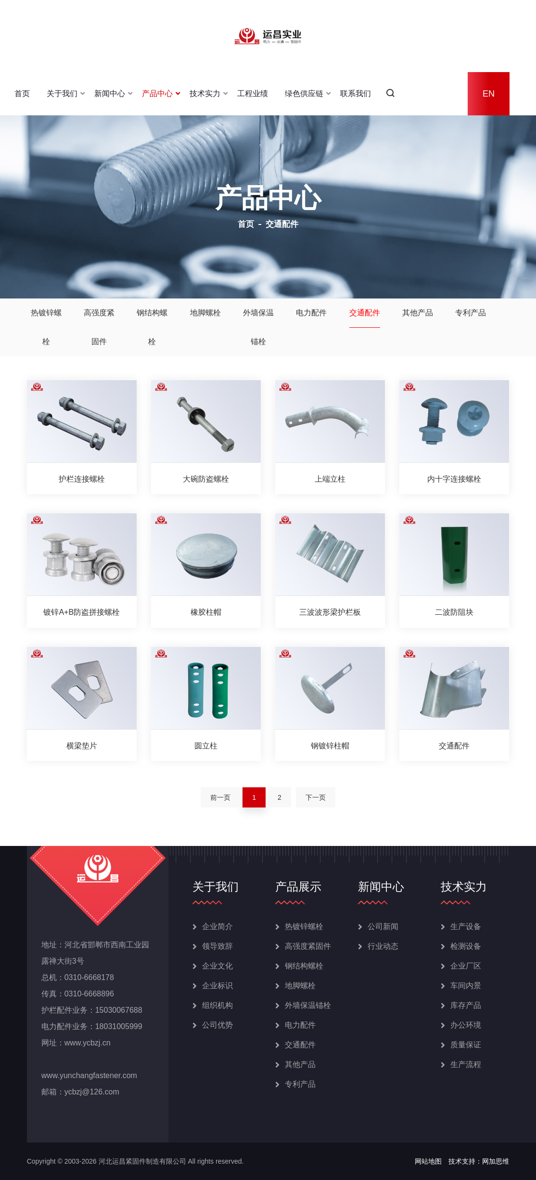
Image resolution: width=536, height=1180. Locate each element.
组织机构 (217, 1005)
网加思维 (495, 1161)
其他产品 (417, 313)
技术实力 (205, 93)
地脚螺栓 (205, 313)
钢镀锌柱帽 (330, 746)
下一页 (316, 797)
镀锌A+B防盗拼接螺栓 (81, 612)
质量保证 (465, 1045)
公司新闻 (383, 926)
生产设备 (465, 926)
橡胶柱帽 (206, 612)
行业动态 (383, 946)
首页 (22, 93)
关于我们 (62, 93)
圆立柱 (205, 746)
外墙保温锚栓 (258, 327)
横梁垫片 (81, 746)
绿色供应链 (304, 93)
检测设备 (465, 946)
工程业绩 (252, 93)
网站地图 (428, 1161)
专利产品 (470, 313)
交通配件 (364, 313)
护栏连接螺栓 (82, 479)
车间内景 (465, 985)
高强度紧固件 (99, 327)
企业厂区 (465, 966)
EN (489, 94)
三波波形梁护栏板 (330, 612)
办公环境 (465, 1025)
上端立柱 (330, 479)
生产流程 (465, 1064)
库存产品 (465, 1005)
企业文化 (217, 966)
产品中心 (157, 93)
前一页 (220, 797)
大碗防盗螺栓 (206, 479)
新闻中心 (109, 93)
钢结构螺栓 (152, 327)
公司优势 (217, 1025)
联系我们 (355, 93)
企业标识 (217, 985)
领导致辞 (217, 946)
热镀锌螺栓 (46, 327)
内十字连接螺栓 (454, 479)
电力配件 (311, 313)
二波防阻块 (454, 612)
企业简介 (217, 926)
